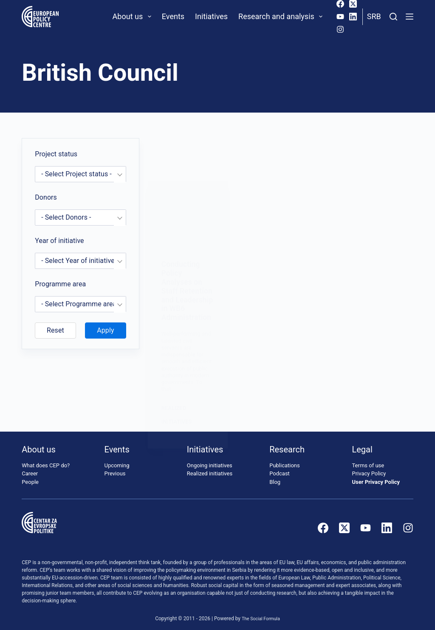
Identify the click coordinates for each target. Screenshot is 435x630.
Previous (115, 468)
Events (173, 16)
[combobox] (80, 174)
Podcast (279, 468)
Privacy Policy (369, 468)
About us (134, 16)
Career (30, 468)
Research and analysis (282, 16)
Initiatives (211, 16)
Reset (55, 330)
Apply (105, 330)
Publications (284, 460)
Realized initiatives (209, 468)
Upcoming (117, 460)
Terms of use (368, 460)
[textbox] (80, 174)
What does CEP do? (46, 460)
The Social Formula (261, 613)
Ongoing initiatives (209, 460)
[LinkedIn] (353, 16)
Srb (374, 16)
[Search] (393, 16)
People (30, 477)
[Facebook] (340, 4)
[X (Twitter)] (353, 4)
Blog (274, 477)
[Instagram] (340, 29)
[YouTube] (340, 16)
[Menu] (409, 16)
